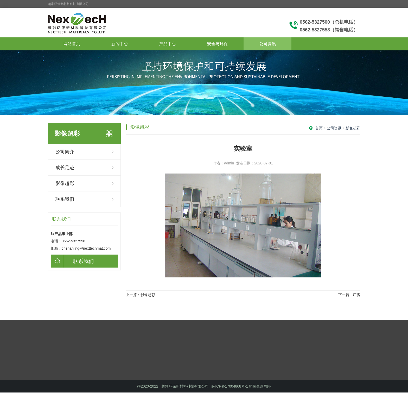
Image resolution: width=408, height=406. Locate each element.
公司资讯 (267, 44)
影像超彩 (64, 183)
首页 (319, 128)
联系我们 (64, 199)
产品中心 (167, 44)
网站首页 (71, 44)
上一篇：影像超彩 (140, 295)
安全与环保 (217, 44)
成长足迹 (64, 167)
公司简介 (64, 151)
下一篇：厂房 (349, 295)
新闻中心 (119, 44)
